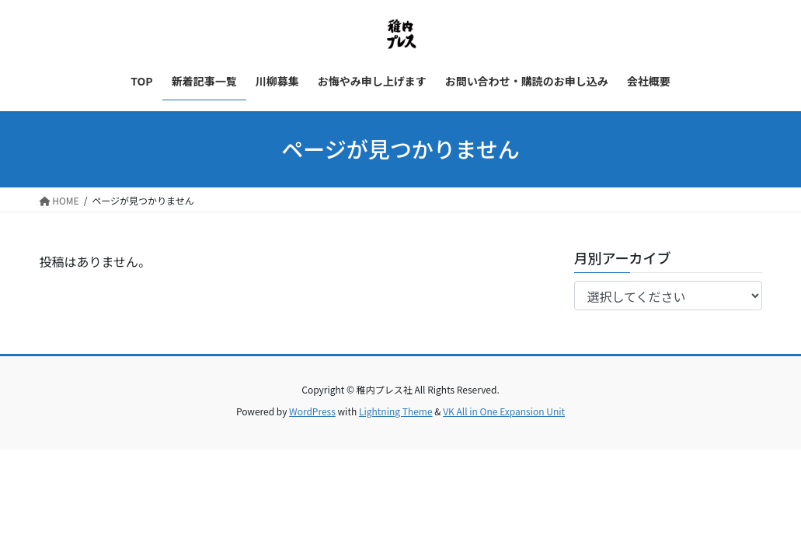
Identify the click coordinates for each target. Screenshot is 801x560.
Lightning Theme (396, 411)
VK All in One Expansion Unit (504, 411)
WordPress (312, 411)
